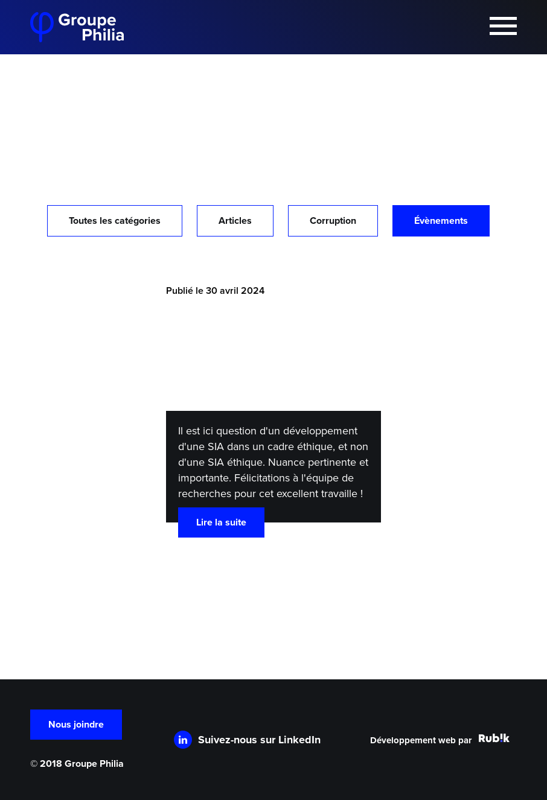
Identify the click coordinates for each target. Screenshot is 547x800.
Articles (235, 221)
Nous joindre (76, 725)
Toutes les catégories (115, 221)
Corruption (333, 221)
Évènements (441, 221)
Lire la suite (221, 522)
